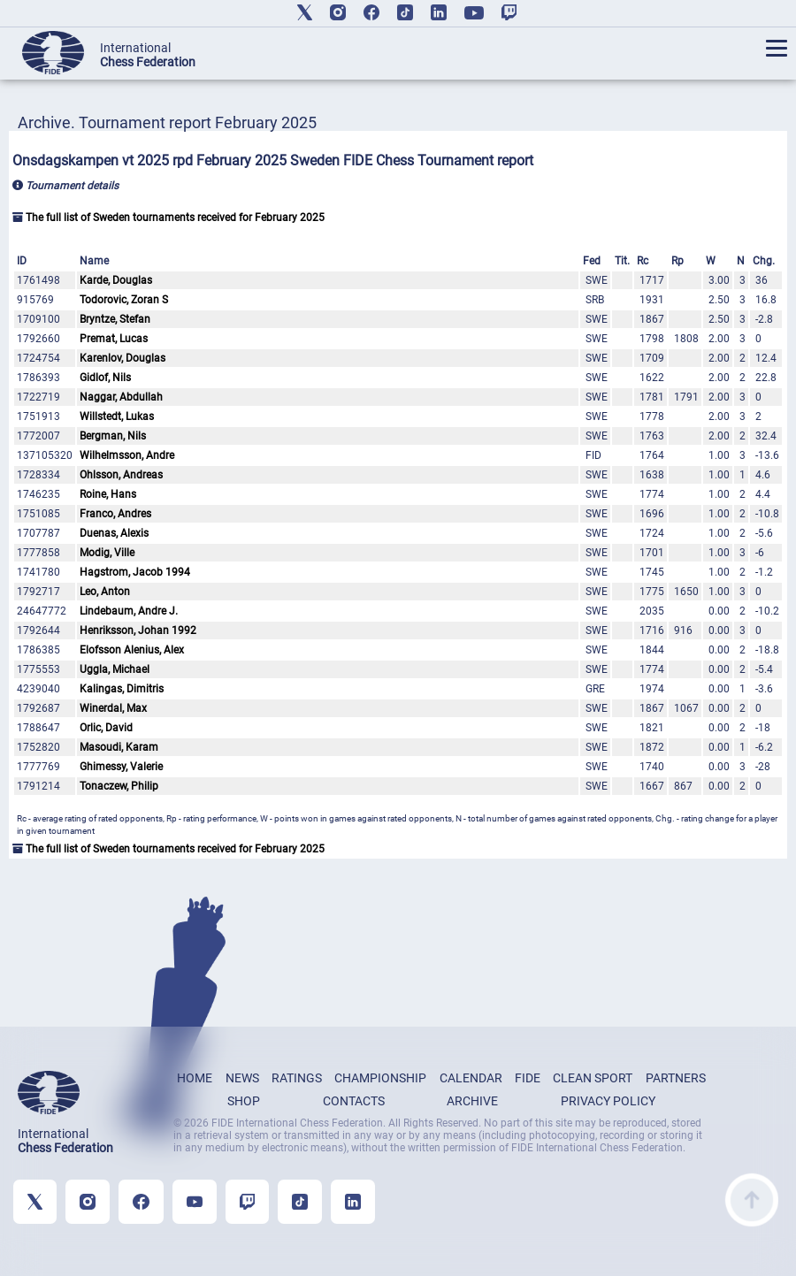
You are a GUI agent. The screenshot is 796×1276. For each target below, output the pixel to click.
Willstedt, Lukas (117, 416)
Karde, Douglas (116, 280)
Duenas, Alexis (114, 533)
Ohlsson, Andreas (121, 475)
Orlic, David (106, 728)
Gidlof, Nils (105, 377)
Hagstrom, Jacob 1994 (135, 572)
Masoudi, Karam (119, 747)
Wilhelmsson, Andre (127, 455)
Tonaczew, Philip (119, 786)
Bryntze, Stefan (115, 319)
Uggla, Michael (114, 669)
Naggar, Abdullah (121, 397)
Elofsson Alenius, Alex (132, 650)
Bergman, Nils (113, 436)
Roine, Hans (108, 494)
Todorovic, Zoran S (124, 300)
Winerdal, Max (113, 708)
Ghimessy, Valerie (121, 766)
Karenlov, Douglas (122, 358)
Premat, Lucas (114, 338)
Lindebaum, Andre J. (129, 611)
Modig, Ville (107, 552)
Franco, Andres (115, 514)
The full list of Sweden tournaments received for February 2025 (168, 217)
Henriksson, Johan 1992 (138, 630)
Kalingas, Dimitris (122, 689)
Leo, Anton (105, 591)
